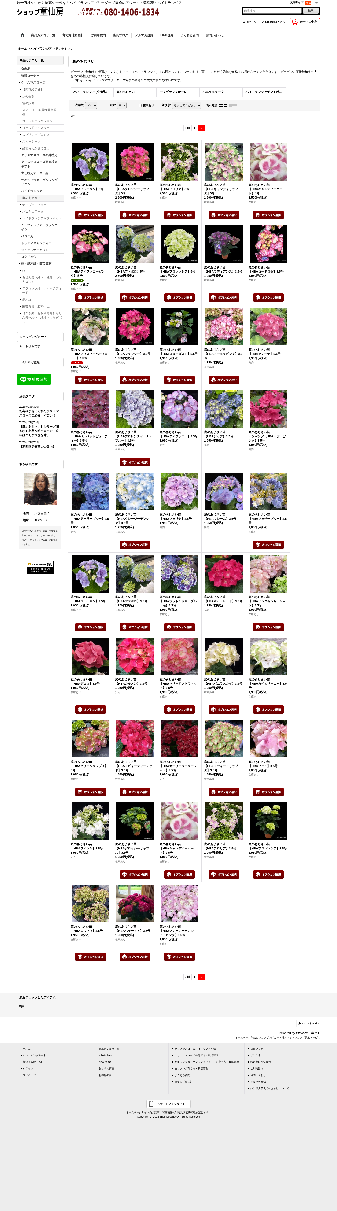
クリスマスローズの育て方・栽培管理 (196, 1055)
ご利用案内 (256, 1068)
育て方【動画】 (184, 1081)
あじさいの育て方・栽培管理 (191, 1068)
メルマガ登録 (30, 362)
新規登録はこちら (274, 22)
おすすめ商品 (106, 1068)
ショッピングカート (34, 1055)
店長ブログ (256, 1048)
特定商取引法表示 (260, 1061)
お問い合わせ (258, 1075)
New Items (105, 1061)
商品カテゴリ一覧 (109, 1048)
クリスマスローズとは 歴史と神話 (195, 1048)
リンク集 (255, 1055)
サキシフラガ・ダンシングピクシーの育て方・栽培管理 (207, 1061)
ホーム (27, 1048)
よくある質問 (182, 1075)
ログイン (251, 22)
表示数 (79, 105)
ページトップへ (310, 1023)
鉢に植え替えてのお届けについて (269, 1088)
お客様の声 (105, 1075)
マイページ (29, 1075)
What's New (106, 1055)
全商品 (25, 69)
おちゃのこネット (308, 1033)
